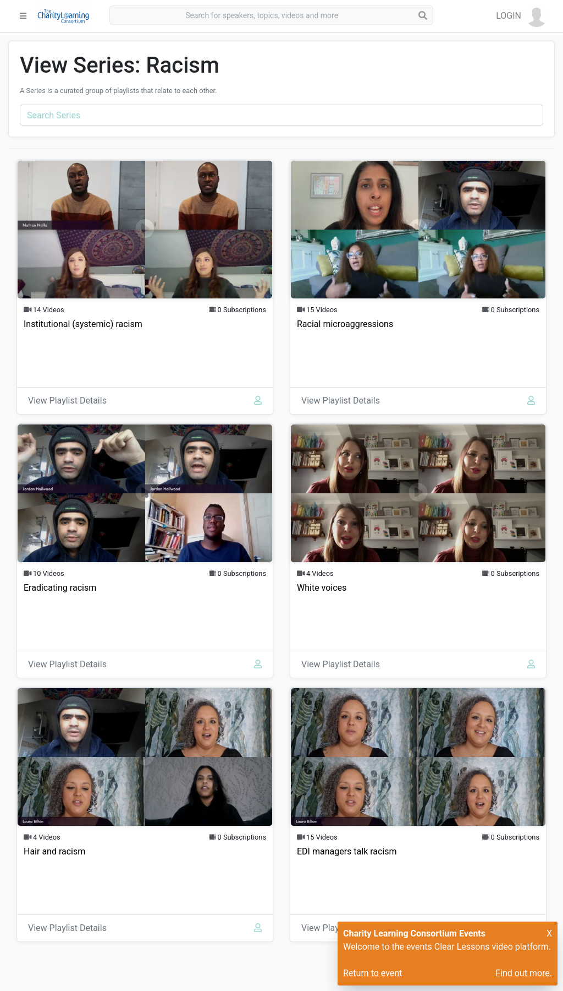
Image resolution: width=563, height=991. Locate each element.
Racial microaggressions (345, 324)
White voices (321, 587)
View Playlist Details (67, 400)
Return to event (372, 973)
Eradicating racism (60, 587)
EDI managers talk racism (347, 851)
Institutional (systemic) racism (83, 324)
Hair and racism (54, 851)
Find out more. (523, 973)
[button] (522, 16)
